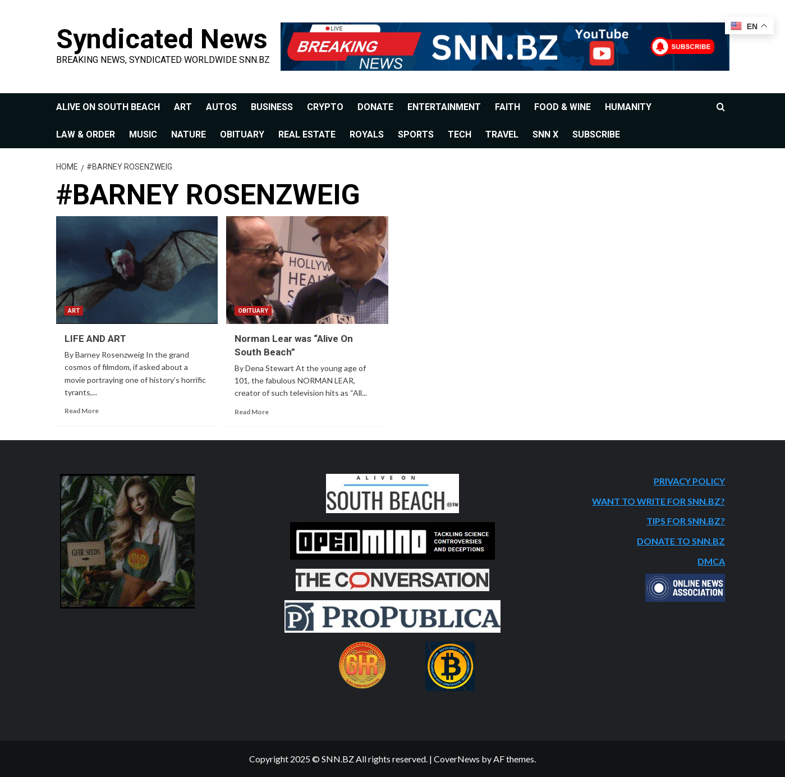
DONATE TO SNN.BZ (681, 541)
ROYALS (367, 134)
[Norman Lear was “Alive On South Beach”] (307, 270)
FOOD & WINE (562, 107)
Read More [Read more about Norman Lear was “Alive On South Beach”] (252, 412)
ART (183, 107)
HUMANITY (628, 107)
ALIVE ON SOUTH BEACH (108, 107)
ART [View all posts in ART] (74, 310)
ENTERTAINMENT (444, 107)
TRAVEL (501, 134)
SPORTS (416, 134)
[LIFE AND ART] (137, 270)
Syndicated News (161, 39)
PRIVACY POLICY (689, 481)
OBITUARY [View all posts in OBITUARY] (253, 310)
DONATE (375, 107)
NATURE (188, 134)
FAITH (507, 107)
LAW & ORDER (85, 134)
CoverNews (457, 758)
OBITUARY (242, 134)
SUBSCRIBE (596, 134)
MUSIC (143, 134)
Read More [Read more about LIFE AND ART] (82, 410)
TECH (459, 134)
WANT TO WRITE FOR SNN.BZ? (658, 501)
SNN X (545, 134)
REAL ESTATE (307, 134)
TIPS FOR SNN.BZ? (685, 520)
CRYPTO (325, 107)
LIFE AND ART (95, 338)
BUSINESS (272, 107)
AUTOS (221, 107)
